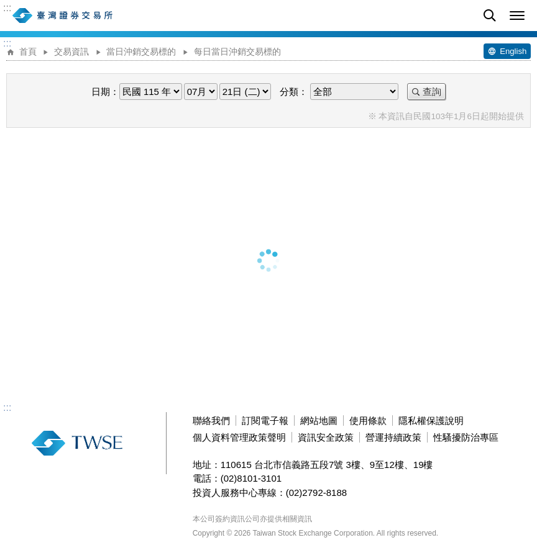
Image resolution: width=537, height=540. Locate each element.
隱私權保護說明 (431, 420)
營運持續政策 (393, 437)
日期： (105, 91)
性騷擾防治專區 (465, 437)
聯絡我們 (211, 420)
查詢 (432, 91)
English (513, 51)
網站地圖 (318, 420)
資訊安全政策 (326, 437)
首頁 (28, 51)
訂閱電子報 (265, 420)
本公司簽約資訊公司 (226, 519)
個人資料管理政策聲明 (239, 437)
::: (7, 8)
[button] (517, 15)
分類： (294, 91)
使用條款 (368, 420)
